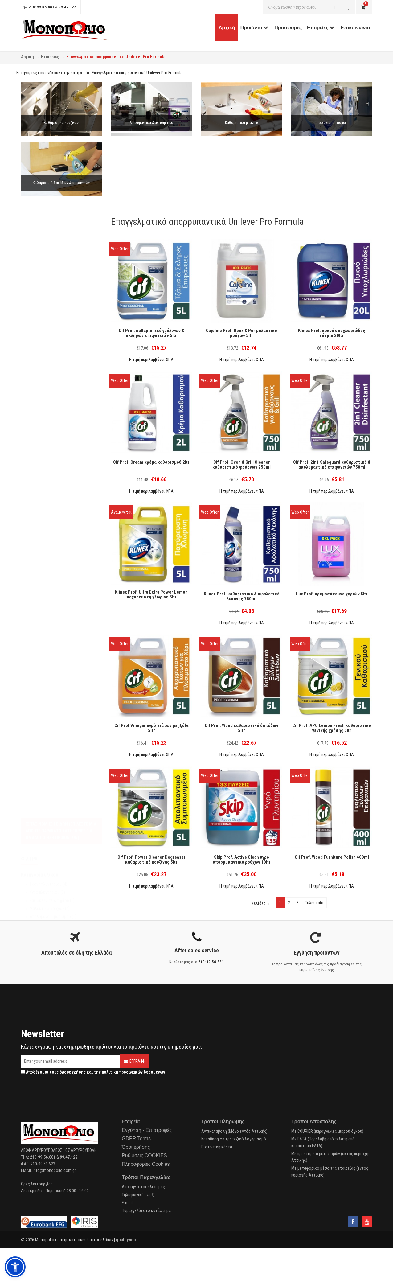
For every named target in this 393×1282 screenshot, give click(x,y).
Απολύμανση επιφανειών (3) (54, 408)
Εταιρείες (50, 56)
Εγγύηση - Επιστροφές (147, 1130)
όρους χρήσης (72, 1072)
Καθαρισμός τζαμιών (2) (51, 344)
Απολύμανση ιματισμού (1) (53, 309)
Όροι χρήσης (136, 1147)
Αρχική (27, 56)
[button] (15, 1267)
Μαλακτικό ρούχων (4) (50, 301)
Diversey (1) (40, 455)
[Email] (70, 1061)
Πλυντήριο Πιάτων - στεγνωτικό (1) (61, 376)
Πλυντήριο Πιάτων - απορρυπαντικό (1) (64, 368)
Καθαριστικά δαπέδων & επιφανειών (61, 183)
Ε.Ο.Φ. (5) (37, 427)
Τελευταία (314, 902)
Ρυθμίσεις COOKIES (144, 1155)
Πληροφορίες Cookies (146, 1164)
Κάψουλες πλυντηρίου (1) (52, 293)
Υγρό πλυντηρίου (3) (47, 284)
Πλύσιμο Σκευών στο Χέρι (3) (56, 384)
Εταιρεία (131, 1121)
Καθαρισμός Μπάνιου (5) (51, 352)
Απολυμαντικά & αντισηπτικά (151, 123)
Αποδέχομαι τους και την (93, 1072)
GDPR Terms (136, 1138)
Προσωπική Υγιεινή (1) (49, 360)
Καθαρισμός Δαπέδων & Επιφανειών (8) (64, 328)
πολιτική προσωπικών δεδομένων (133, 1072)
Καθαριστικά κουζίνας (61, 123)
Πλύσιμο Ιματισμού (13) (50, 392)
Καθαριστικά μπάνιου (241, 123)
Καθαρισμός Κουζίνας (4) (52, 336)
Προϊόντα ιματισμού (332, 123)
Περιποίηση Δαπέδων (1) (51, 400)
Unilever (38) (40, 447)
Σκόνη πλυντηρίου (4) (48, 276)
